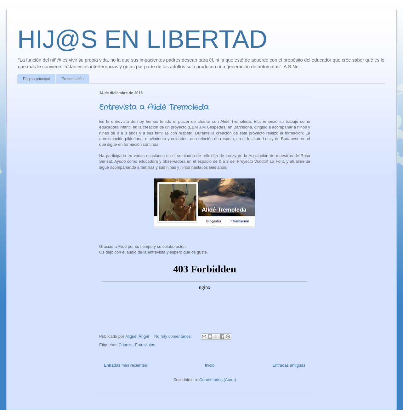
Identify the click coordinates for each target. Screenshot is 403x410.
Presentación (72, 79)
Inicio (209, 365)
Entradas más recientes (125, 365)
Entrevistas (145, 344)
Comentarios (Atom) (217, 379)
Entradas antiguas (288, 365)
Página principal (36, 79)
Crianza (125, 344)
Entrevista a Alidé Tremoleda (154, 107)
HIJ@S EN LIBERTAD (142, 39)
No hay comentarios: (173, 336)
